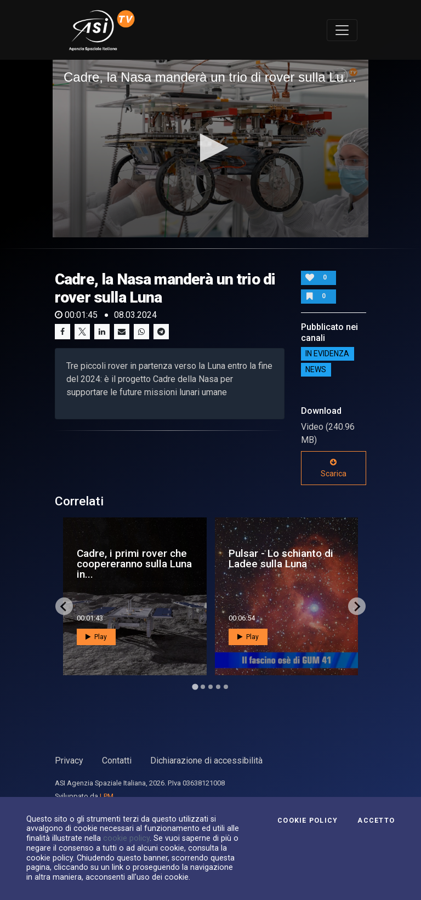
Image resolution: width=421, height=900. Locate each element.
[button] (211, 148)
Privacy (69, 760)
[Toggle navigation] (342, 30)
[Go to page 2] (203, 687)
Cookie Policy (307, 820)
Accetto (376, 820)
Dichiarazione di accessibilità (206, 760)
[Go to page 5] (226, 687)
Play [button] (96, 637)
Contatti (117, 760)
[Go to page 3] (210, 687)
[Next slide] (357, 606)
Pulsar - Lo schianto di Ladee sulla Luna (281, 558)
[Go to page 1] (195, 687)
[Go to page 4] (218, 687)
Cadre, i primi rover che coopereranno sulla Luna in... (134, 563)
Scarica (333, 468)
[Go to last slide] (64, 606)
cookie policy (126, 838)
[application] (210, 148)
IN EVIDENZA (327, 354)
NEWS (315, 370)
